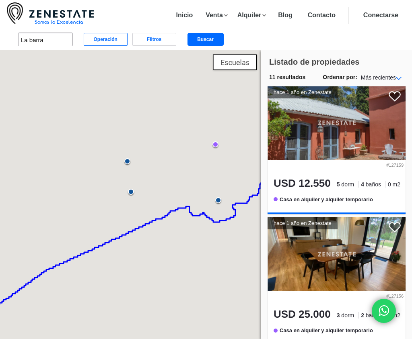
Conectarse (380, 15)
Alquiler (249, 15)
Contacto (322, 15)
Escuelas (234, 62)
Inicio (184, 15)
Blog (285, 15)
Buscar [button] (205, 39)
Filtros (154, 39)
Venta (214, 15)
